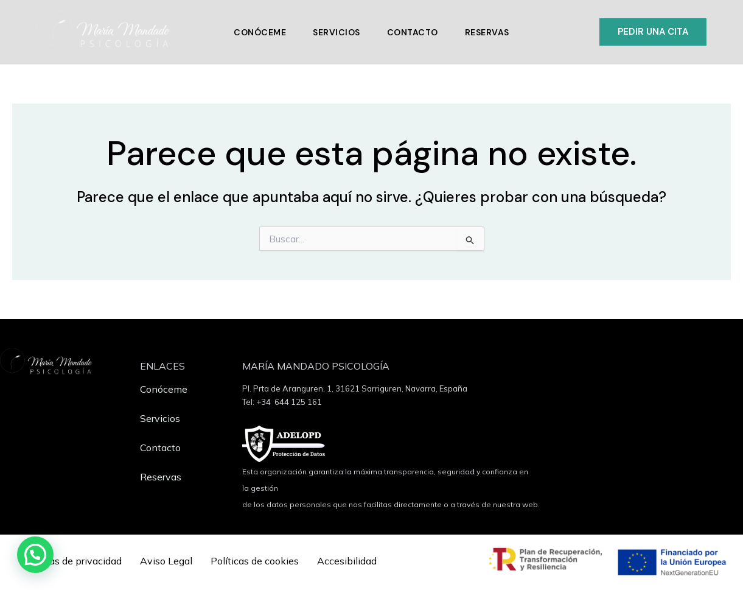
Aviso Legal (166, 561)
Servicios (336, 32)
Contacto (412, 32)
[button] (652, 32)
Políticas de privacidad (71, 561)
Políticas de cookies (255, 561)
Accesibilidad (347, 561)
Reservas (487, 32)
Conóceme (260, 32)
